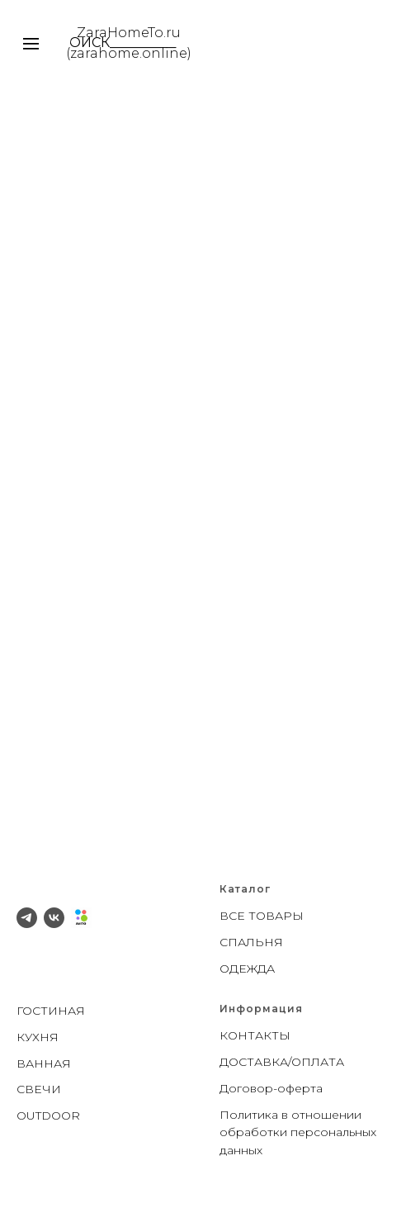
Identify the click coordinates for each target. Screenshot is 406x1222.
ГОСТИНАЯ (51, 1010)
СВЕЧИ (39, 1089)
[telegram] (27, 917)
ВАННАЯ (44, 1063)
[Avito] (81, 917)
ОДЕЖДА (247, 968)
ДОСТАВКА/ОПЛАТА (282, 1061)
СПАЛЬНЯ (251, 942)
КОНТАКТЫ (255, 1035)
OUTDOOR (48, 1115)
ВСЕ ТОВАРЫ (262, 915)
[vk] (54, 917)
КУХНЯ (38, 1037)
